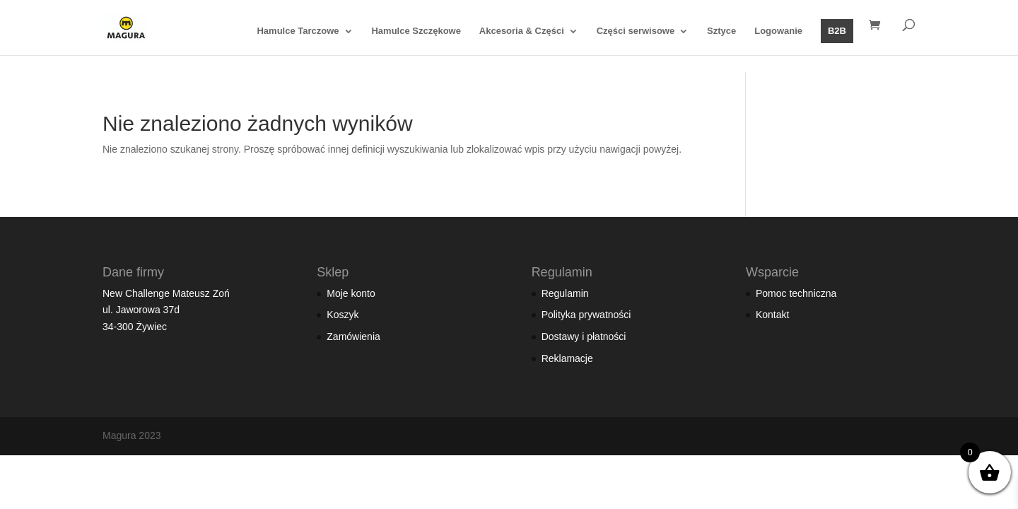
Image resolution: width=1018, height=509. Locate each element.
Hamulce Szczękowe (415, 31)
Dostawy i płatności (584, 336)
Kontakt (772, 314)
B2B (837, 30)
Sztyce (721, 31)
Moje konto (351, 293)
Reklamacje (567, 358)
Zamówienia (353, 336)
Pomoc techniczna (796, 293)
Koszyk (342, 314)
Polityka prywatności (586, 314)
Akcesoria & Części (521, 31)
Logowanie (778, 31)
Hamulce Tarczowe (298, 31)
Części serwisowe (636, 31)
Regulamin (565, 293)
